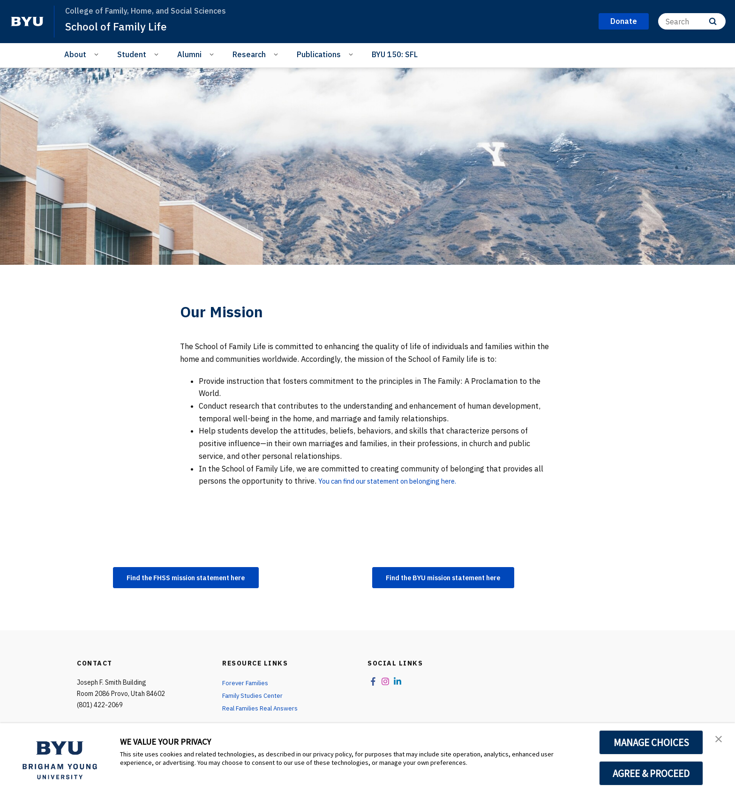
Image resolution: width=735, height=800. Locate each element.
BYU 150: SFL (395, 54)
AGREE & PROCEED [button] (651, 773)
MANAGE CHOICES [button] (651, 742)
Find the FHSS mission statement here (197, 578)
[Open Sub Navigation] (97, 54)
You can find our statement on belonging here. (397, 481)
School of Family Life (119, 26)
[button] (719, 740)
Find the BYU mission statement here (455, 578)
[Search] (692, 21)
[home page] (27, 21)
